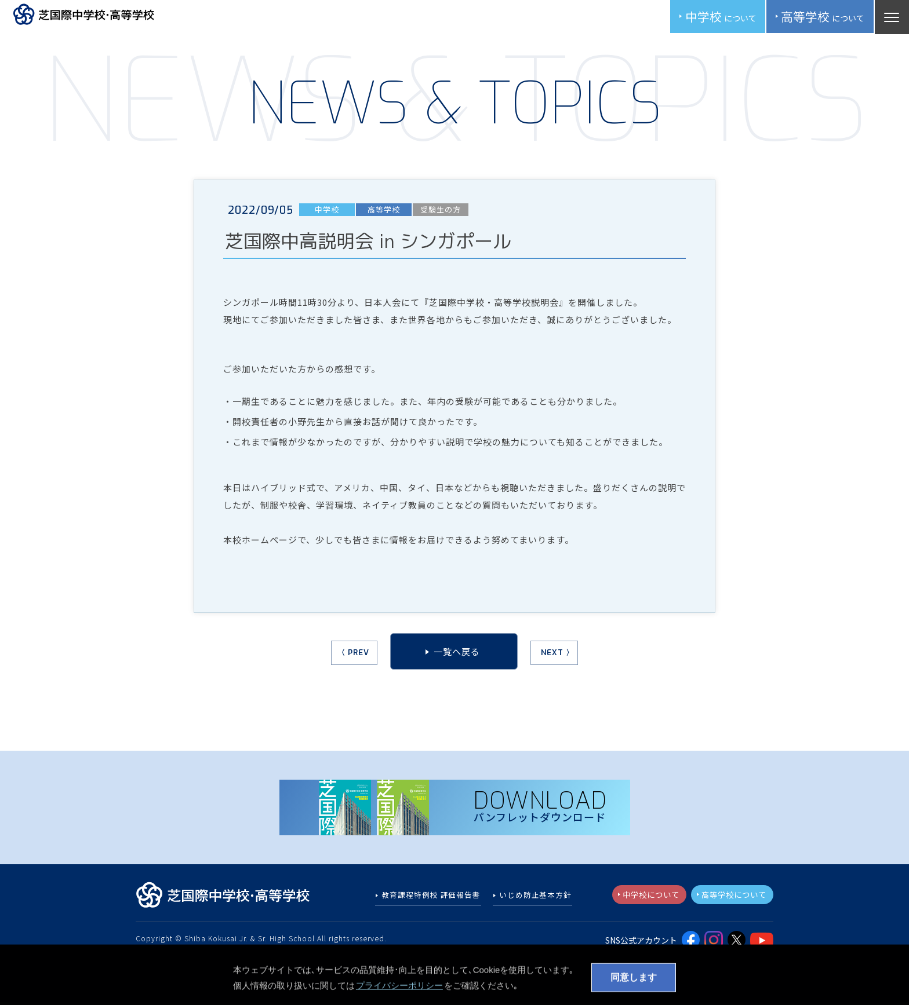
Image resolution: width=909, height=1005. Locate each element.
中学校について (644, 897)
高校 (821, 17)
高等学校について (731, 897)
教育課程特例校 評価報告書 (432, 898)
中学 (715, 17)
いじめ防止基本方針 (535, 898)
